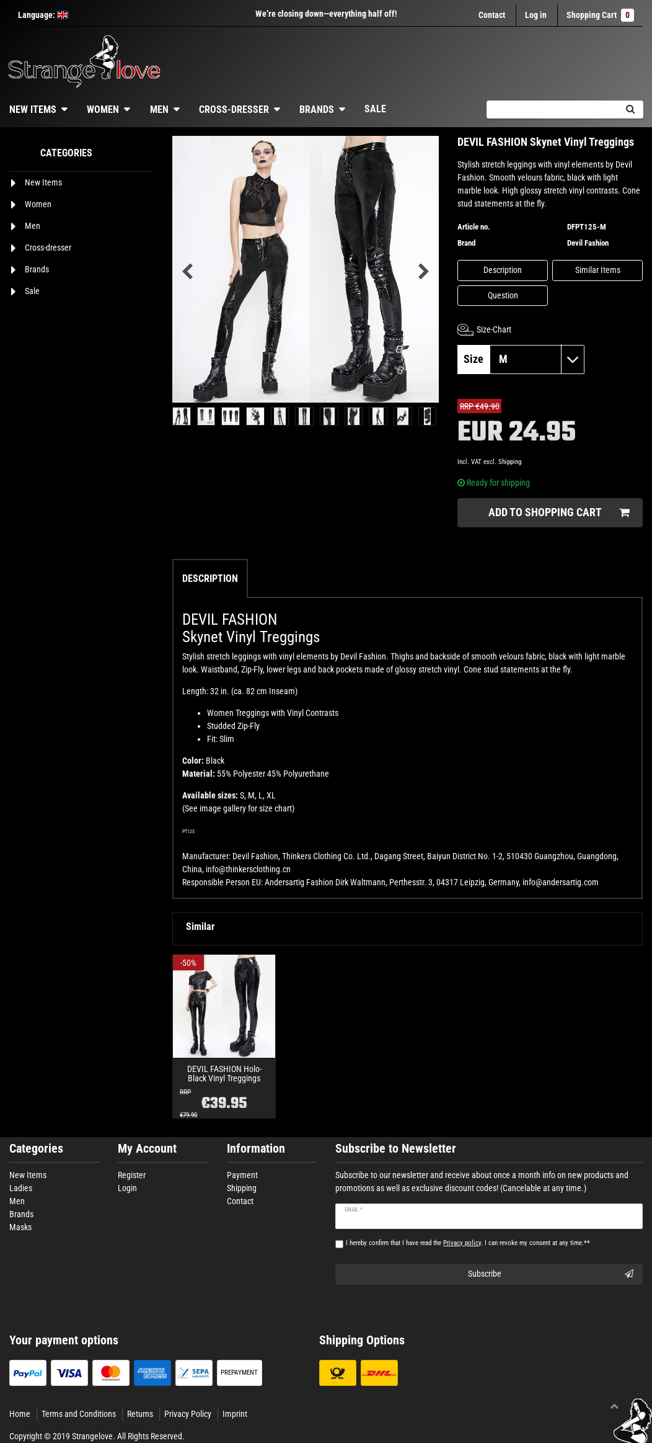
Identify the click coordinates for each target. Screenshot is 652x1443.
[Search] (630, 109)
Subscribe (550, 1274)
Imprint (234, 1414)
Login (127, 1188)
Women (103, 109)
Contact (491, 15)
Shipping (509, 462)
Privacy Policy (187, 1414)
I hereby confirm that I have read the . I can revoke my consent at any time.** (468, 1243)
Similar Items (597, 270)
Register (132, 1175)
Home (19, 1414)
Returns (140, 1414)
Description (502, 270)
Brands (316, 109)
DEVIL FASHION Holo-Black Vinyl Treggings (224, 1074)
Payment (242, 1175)
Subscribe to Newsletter (395, 1148)
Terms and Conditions (79, 1414)
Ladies (20, 1188)
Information (256, 1148)
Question (503, 295)
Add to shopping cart (558, 513)
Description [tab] (210, 578)
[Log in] (535, 15)
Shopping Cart (600, 15)
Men (159, 109)
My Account (147, 1148)
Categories (36, 1148)
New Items (27, 1175)
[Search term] (552, 109)
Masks (20, 1227)
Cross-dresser (234, 109)
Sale (375, 109)
